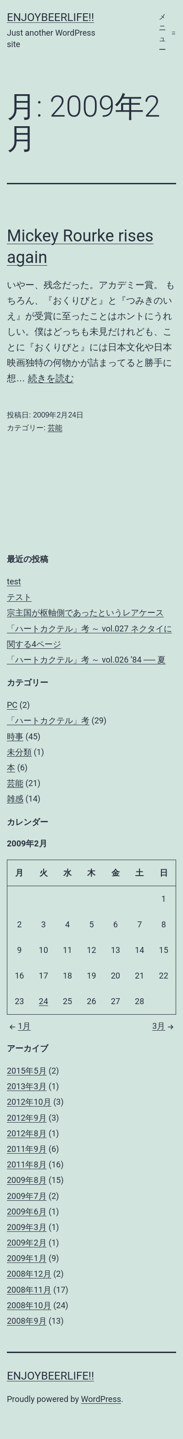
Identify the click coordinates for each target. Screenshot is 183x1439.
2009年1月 (27, 1258)
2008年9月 (27, 1321)
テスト (19, 597)
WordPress (101, 1399)
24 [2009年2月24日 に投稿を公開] (43, 1001)
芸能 (55, 428)
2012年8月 (27, 1133)
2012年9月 (27, 1118)
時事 (15, 736)
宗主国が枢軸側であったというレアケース (85, 612)
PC (12, 705)
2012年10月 (29, 1102)
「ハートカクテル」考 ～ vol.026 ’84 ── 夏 (86, 659)
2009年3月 (27, 1227)
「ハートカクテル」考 (48, 720)
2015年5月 (27, 1070)
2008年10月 (29, 1305)
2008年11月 (29, 1290)
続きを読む (51, 378)
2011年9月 (27, 1149)
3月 (164, 1026)
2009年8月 (27, 1180)
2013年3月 (27, 1086)
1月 (19, 1026)
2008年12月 (29, 1274)
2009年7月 (27, 1196)
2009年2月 (27, 1242)
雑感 (15, 798)
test (14, 581)
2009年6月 (27, 1211)
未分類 (19, 752)
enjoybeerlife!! (50, 17)
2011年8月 (27, 1164)
